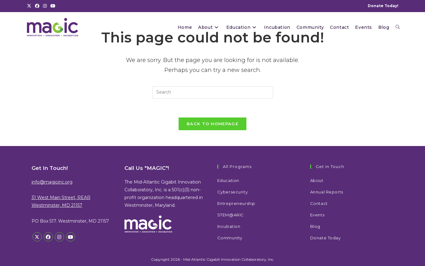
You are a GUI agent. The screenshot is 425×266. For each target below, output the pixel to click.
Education (228, 180)
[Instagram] (59, 237)
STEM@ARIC (230, 214)
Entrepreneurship (236, 203)
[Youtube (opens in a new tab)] (53, 6)
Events (317, 214)
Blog (315, 226)
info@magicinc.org (52, 182)
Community (229, 237)
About (316, 180)
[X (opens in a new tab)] (30, 6)
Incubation (229, 226)
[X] (37, 237)
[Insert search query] (212, 92)
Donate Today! (383, 5)
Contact (319, 203)
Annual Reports (326, 191)
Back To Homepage (212, 123)
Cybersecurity (232, 191)
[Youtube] (70, 237)
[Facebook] (48, 237)
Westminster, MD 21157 (57, 205)
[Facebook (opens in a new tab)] (37, 6)
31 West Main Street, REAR (61, 197)
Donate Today (325, 237)
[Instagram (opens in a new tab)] (45, 6)
